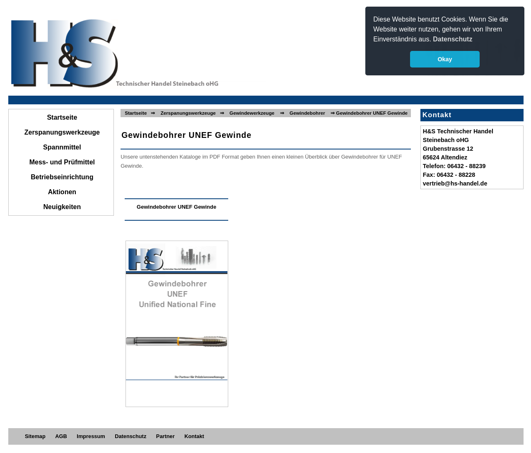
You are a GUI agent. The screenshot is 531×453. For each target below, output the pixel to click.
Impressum (91, 436)
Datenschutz (130, 436)
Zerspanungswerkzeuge (62, 132)
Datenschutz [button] (452, 39)
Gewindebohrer (307, 113)
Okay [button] (444, 59)
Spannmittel (62, 147)
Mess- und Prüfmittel (62, 162)
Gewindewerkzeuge (251, 113)
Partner (165, 436)
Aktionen (62, 191)
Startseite (62, 117)
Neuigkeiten (62, 206)
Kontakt (194, 436)
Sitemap (35, 436)
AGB (61, 436)
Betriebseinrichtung (62, 177)
